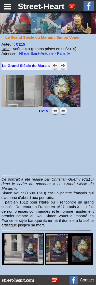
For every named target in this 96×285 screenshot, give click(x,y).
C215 (20, 44)
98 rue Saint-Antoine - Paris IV (44, 53)
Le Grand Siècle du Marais (26, 65)
